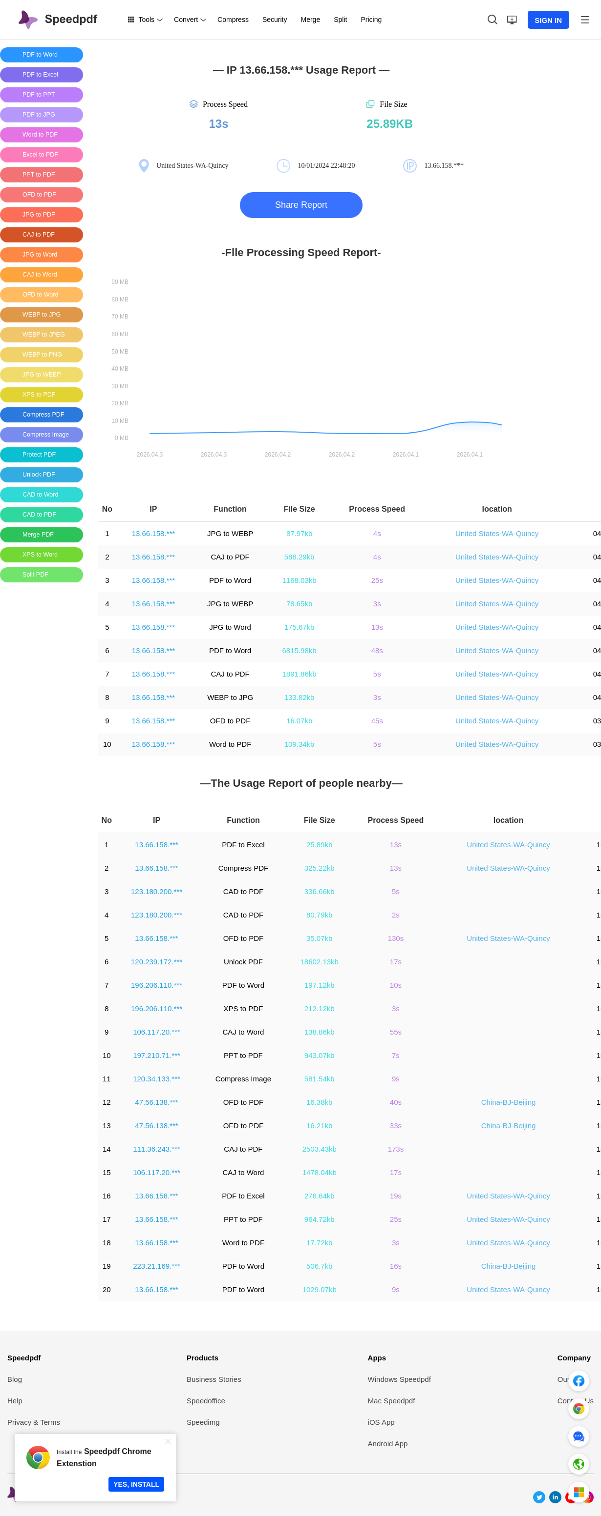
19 (107, 1266)
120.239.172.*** (156, 961)
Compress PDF (243, 868)
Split (340, 19)
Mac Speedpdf (391, 1400)
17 (107, 1219)
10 (107, 744)
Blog (14, 1379)
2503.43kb (319, 1149)
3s (377, 603)
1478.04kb (319, 1172)
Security (274, 19)
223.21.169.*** (156, 1266)
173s (396, 1149)
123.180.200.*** (156, 891)
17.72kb (319, 1242)
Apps (377, 1358)
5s (377, 674)
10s (396, 985)
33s (396, 1125)
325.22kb (319, 868)
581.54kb (319, 1079)
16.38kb (319, 1102)
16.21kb (319, 1125)
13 (107, 1125)
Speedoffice (206, 1400)
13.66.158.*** (153, 533)
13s (377, 627)
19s (396, 1196)
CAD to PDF (243, 891)
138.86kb (319, 1032)
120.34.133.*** (156, 1079)
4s (377, 533)
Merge (310, 19)
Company (574, 1358)
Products (202, 1358)
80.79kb (319, 915)
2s (396, 915)
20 (107, 1289)
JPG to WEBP (230, 533)
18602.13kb (319, 961)
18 (107, 1242)
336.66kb (319, 891)
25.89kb (319, 844)
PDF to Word (230, 580)
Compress (233, 19)
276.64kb (319, 1196)
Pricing (371, 19)
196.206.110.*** (156, 985)
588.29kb (299, 557)
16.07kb (299, 721)
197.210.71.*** (156, 1055)
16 (107, 1196)
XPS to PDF (243, 1008)
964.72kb (319, 1219)
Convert (186, 19)
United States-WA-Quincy (496, 533)
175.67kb (299, 627)
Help (14, 1400)
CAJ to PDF (230, 557)
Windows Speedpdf (399, 1379)
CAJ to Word (243, 1032)
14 (107, 1149)
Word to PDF (230, 744)
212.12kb (319, 1008)
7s (396, 1055)
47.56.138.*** (156, 1102)
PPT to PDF (243, 1055)
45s (377, 721)
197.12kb (319, 985)
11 (107, 1079)
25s (377, 580)
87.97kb (299, 533)
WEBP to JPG (230, 697)
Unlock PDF (243, 961)
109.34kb (299, 744)
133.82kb (299, 697)
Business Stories (214, 1379)
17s (396, 961)
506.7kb (319, 1266)
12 (107, 1102)
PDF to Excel (243, 844)
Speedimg (203, 1422)
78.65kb (299, 603)
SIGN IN (548, 20)
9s (396, 1079)
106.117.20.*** (156, 1032)
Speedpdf (24, 1358)
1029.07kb (319, 1289)
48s (377, 650)
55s (396, 1032)
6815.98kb (299, 650)
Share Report (301, 205)
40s (396, 1102)
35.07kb (319, 938)
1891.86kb (299, 674)
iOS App (381, 1422)
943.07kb (319, 1055)
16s (396, 1266)
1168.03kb (299, 580)
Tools (146, 19)
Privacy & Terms (33, 1422)
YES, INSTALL (136, 1484)
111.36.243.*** (156, 1149)
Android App (388, 1443)
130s (396, 938)
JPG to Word (230, 627)
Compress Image (243, 1079)
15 (107, 1172)
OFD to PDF (230, 721)
